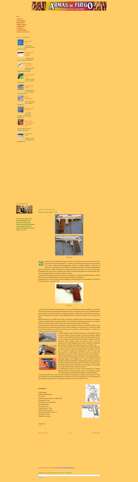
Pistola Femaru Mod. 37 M (47, 212)
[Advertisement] (25, 172)
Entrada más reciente (43, 433)
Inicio (70, 433)
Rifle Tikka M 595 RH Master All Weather (29, 54)
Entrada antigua (96, 433)
